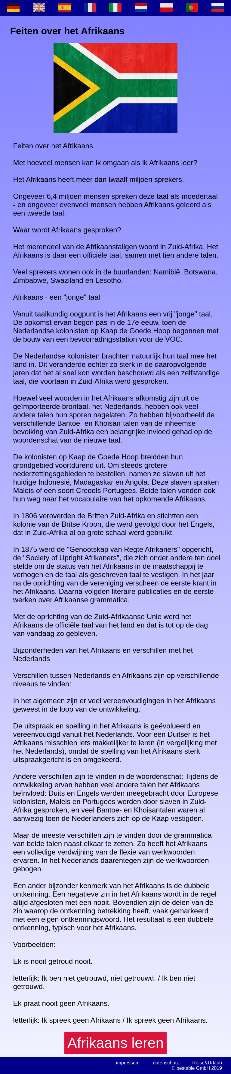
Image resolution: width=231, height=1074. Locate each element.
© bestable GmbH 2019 (197, 1068)
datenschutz (166, 1062)
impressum (128, 1062)
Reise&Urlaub (207, 1062)
